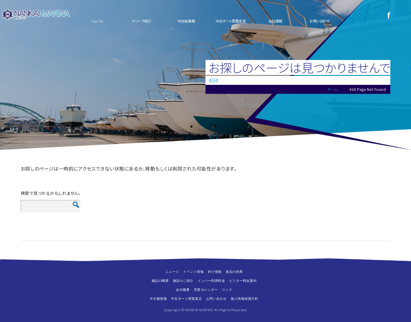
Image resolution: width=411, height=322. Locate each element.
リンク (227, 290)
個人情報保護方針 (244, 299)
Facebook (388, 15)
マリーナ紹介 (141, 20)
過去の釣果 (234, 272)
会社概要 (183, 290)
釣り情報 (215, 272)
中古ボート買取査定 (231, 20)
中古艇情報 (186, 20)
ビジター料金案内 (243, 281)
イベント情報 (193, 272)
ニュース (97, 20)
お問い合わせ (319, 20)
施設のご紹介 (183, 281)
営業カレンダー (206, 290)
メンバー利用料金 (211, 281)
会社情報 (275, 20)
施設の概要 (160, 281)
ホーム (332, 89)
